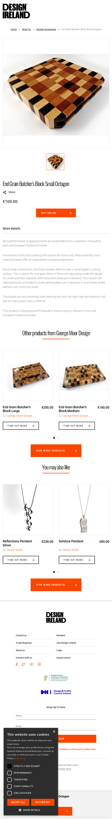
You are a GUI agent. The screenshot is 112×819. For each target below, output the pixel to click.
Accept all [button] (18, 802)
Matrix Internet (65, 769)
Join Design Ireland (66, 642)
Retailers (60, 635)
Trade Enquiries (24, 642)
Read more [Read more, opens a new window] (20, 758)
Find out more (17, 426)
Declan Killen (15, 550)
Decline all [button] (42, 802)
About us (20, 650)
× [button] (54, 731)
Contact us (21, 635)
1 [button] (54, 438)
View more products (50, 450)
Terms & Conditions (60, 749)
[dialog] (31, 771)
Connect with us (24, 657)
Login (59, 650)
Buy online (49, 213)
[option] (28, 387)
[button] (30, 810)
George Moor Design (19, 415)
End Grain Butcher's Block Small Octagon (81, 29)
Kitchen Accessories (46, 29)
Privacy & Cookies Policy (84, 749)
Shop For (26, 29)
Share (12, 192)
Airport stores (63, 657)
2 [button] (58, 438)
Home (14, 29)
